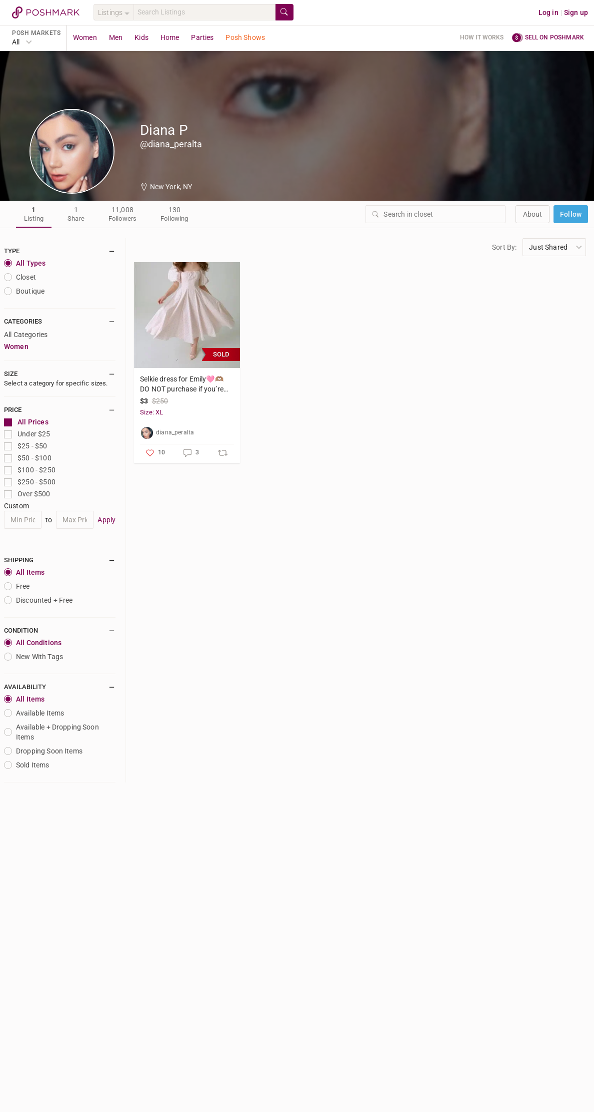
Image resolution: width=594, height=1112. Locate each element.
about (532, 214)
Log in (548, 12)
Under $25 (27, 434)
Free (17, 586)
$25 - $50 (26, 446)
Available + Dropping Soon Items (51, 732)
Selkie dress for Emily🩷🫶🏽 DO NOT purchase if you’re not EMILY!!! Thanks (182, 384)
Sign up (576, 12)
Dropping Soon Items (43, 751)
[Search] (205, 12)
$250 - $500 (30, 482)
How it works (482, 37)
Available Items (34, 713)
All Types (25, 263)
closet (20, 277)
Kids (141, 37)
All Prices (26, 422)
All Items (24, 572)
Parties (202, 37)
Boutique (24, 291)
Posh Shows (245, 37)
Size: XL (151, 412)
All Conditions (33, 643)
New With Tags (33, 657)
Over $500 (27, 494)
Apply (107, 520)
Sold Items (27, 765)
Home (170, 37)
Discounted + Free (38, 600)
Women (85, 37)
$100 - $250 (30, 470)
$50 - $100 (28, 458)
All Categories (26, 335)
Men (115, 37)
